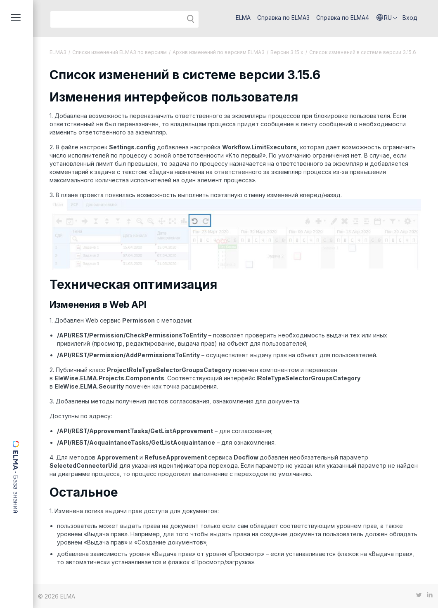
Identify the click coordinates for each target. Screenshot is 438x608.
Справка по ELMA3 (283, 17)
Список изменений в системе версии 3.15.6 (362, 52)
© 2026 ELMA (56, 596)
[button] (386, 17)
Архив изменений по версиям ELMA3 (219, 52)
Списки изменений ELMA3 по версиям (119, 52)
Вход (409, 17)
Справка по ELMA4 (342, 17)
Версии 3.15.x (286, 52)
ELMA (243, 17)
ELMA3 (58, 52)
